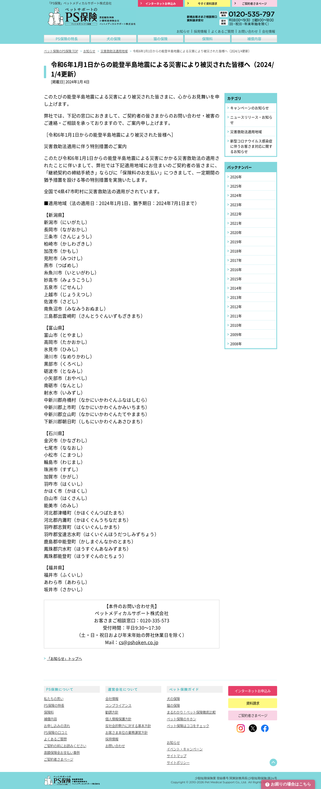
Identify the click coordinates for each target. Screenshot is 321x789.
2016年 (236, 269)
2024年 (236, 195)
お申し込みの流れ (57, 725)
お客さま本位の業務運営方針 (126, 732)
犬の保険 (114, 38)
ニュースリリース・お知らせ (251, 120)
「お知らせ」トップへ (64, 658)
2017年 (236, 260)
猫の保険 (160, 38)
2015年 (236, 278)
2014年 (236, 287)
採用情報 (200, 31)
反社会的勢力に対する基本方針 (128, 725)
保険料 (207, 38)
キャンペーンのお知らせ (249, 107)
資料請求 (252, 703)
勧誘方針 (111, 712)
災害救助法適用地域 (246, 131)
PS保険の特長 (67, 38)
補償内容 (254, 38)
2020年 (236, 232)
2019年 (236, 241)
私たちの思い (53, 698)
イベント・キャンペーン (185, 748)
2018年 (236, 250)
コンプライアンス (118, 705)
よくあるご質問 (222, 31)
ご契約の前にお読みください (65, 745)
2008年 (236, 343)
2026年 (236, 176)
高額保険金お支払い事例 (62, 752)
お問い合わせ (248, 31)
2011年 (236, 315)
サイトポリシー (178, 762)
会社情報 (268, 31)
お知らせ (183, 31)
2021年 (236, 223)
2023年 (236, 204)
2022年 (236, 213)
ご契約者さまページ (58, 759)
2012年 (236, 306)
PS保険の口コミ (55, 732)
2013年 (236, 297)
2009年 (236, 334)
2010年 (236, 325)
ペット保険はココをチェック (188, 725)
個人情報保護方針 (118, 718)
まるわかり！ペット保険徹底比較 (191, 712)
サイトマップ (176, 755)
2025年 (236, 185)
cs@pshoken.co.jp (138, 642)
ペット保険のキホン (181, 718)
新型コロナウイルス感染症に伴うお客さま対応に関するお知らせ (251, 146)
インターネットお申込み (253, 690)
